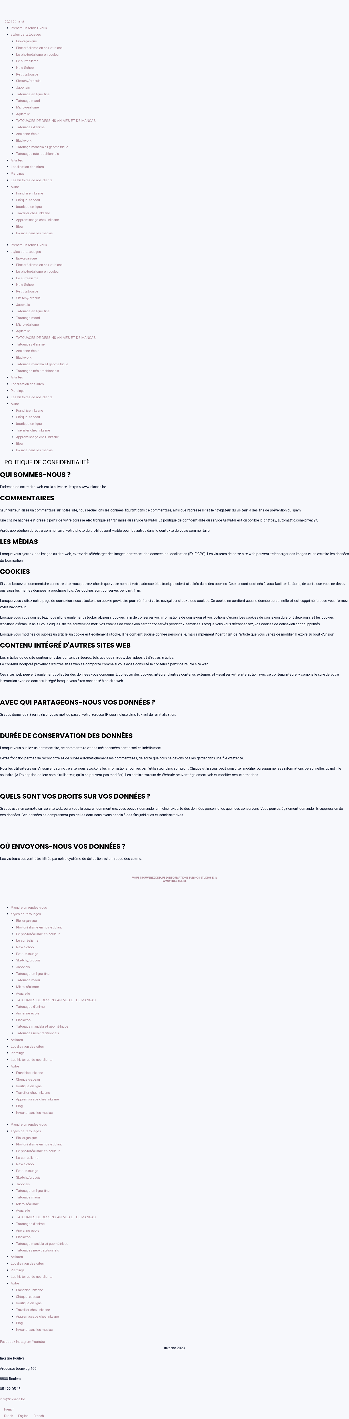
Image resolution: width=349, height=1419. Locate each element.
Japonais (23, 87)
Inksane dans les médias (35, 233)
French (7, 1409)
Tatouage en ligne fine (33, 94)
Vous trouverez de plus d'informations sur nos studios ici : (174, 877)
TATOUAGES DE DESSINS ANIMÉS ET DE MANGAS (56, 121)
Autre (15, 187)
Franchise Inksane (30, 193)
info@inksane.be (12, 1399)
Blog (19, 226)
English (22, 1416)
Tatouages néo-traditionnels (38, 153)
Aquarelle (23, 114)
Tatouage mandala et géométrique (43, 147)
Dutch (7, 1416)
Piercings (18, 173)
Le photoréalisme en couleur (38, 54)
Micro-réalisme (27, 107)
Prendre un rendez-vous (29, 28)
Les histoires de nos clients (32, 180)
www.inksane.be (174, 881)
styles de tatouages (27, 34)
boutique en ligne (29, 206)
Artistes (17, 160)
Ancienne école (28, 134)
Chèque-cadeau (28, 200)
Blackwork (24, 140)
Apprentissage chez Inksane (38, 220)
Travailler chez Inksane (34, 213)
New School (25, 67)
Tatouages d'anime (31, 127)
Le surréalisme (27, 61)
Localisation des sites (28, 167)
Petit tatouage (28, 74)
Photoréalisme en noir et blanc (40, 48)
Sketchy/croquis (29, 81)
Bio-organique (26, 41)
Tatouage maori (28, 100)
